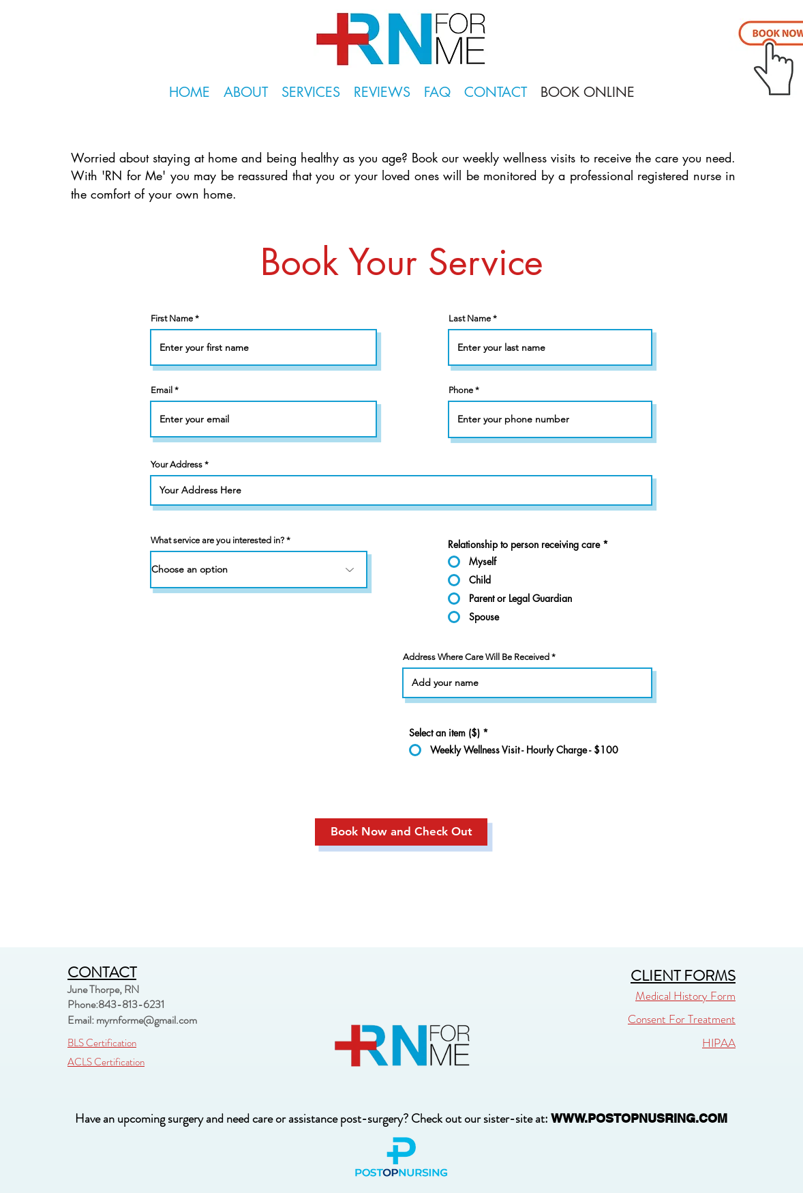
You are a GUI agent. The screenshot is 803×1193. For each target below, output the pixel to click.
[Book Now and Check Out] (401, 832)
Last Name (470, 318)
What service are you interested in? (217, 540)
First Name (172, 318)
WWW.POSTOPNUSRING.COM (639, 1118)
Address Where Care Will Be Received (476, 656)
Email (161, 390)
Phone (461, 390)
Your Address (176, 464)
